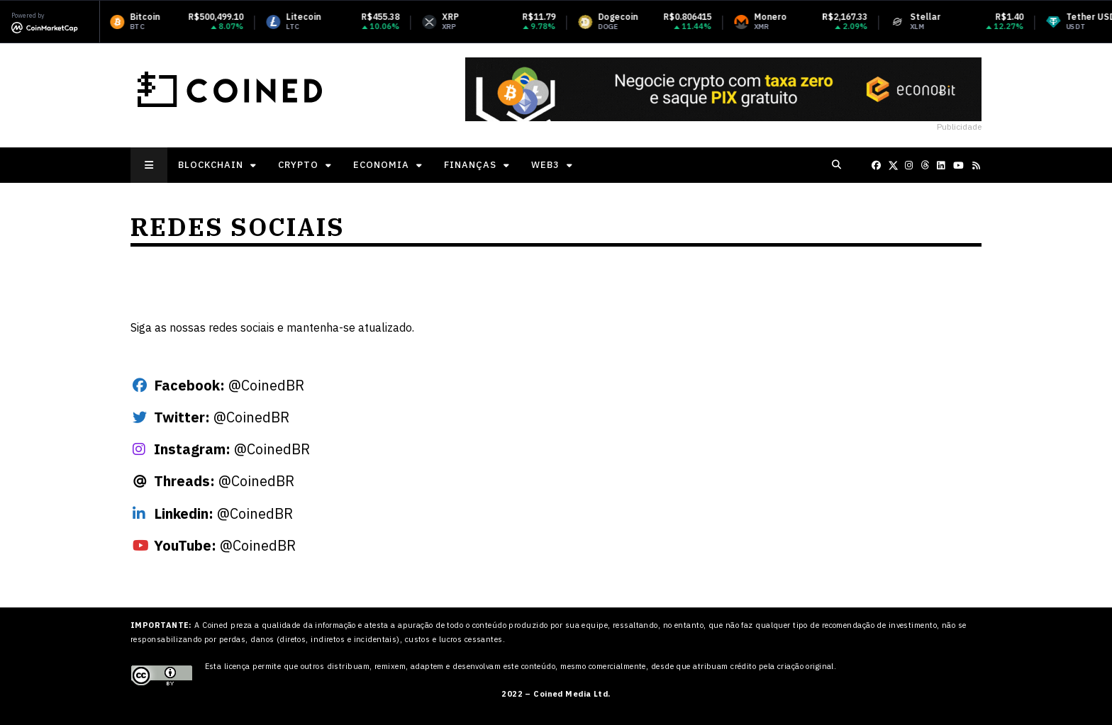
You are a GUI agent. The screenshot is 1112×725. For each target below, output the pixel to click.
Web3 (545, 165)
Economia (381, 165)
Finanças (470, 165)
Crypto (298, 165)
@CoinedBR (229, 385)
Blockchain (210, 165)
